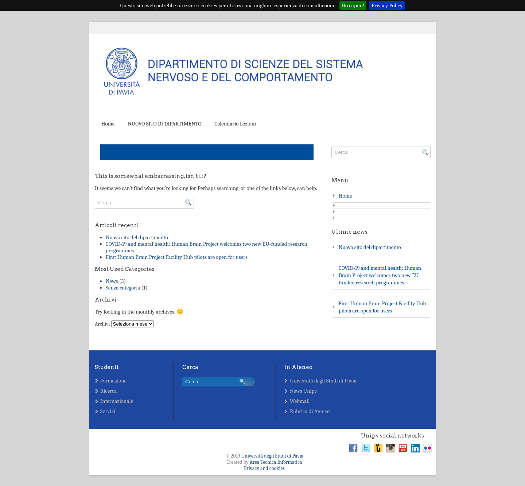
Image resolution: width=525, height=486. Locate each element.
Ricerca (108, 391)
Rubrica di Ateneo (310, 411)
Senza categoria (123, 287)
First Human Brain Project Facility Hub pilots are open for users (177, 257)
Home (107, 123)
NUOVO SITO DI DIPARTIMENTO (164, 123)
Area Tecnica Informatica (276, 462)
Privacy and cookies (264, 468)
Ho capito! (353, 5)
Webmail (300, 401)
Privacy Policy (387, 5)
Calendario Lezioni (235, 123)
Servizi (107, 411)
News (112, 281)
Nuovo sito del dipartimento (137, 237)
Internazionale (116, 401)
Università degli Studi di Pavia (323, 380)
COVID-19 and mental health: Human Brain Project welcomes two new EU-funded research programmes (380, 275)
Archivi (102, 324)
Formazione (113, 380)
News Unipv (303, 391)
